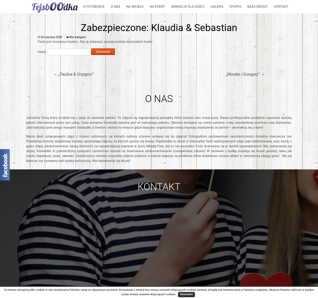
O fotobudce (94, 7)
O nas (115, 7)
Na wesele (135, 7)
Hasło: (64, 52)
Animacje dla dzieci (187, 7)
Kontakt (281, 7)
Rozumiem (186, 294)
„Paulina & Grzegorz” (73, 74)
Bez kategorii (77, 37)
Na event (157, 7)
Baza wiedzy (257, 7)
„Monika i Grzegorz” (245, 74)
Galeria (217, 7)
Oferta (235, 7)
